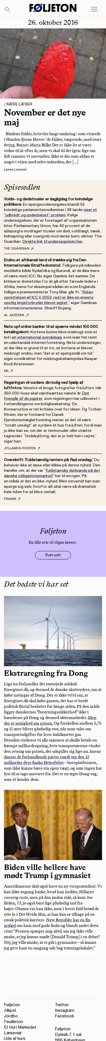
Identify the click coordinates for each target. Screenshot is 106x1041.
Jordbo (11, 1016)
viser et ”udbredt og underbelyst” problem (50, 212)
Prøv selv (53, 555)
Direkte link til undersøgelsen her (52, 241)
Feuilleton (13, 1022)
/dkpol (10, 1010)
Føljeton (12, 1005)
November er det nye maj (45, 117)
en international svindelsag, (37, 337)
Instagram (64, 1010)
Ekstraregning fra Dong (46, 673)
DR (8, 371)
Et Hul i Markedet (20, 1027)
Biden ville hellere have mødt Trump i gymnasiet (47, 871)
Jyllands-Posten (22, 448)
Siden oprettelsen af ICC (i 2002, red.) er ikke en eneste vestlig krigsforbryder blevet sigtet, (49, 297)
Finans (12, 499)
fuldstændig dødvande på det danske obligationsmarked (52, 473)
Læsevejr (13, 1033)
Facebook (64, 1016)
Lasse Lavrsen (15, 169)
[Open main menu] (94, 9)
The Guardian (18, 248)
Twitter (62, 1005)
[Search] (7, 9)
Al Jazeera (16, 315)
